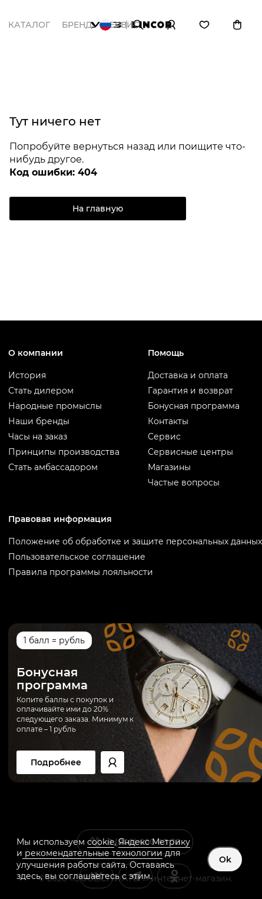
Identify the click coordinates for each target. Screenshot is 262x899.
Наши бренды (38, 421)
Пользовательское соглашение (76, 556)
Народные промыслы (55, 406)
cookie (100, 842)
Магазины (169, 467)
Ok (225, 859)
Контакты (168, 421)
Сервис (164, 436)
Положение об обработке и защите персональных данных (135, 541)
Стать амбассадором (53, 467)
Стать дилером (41, 390)
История (27, 375)
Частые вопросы (184, 482)
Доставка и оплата (188, 375)
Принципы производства (64, 452)
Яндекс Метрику (154, 842)
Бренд (77, 24)
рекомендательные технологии (92, 853)
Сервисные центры (190, 452)
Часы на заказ (37, 436)
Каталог (29, 24)
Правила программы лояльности (80, 572)
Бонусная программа (194, 406)
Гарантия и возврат (190, 390)
